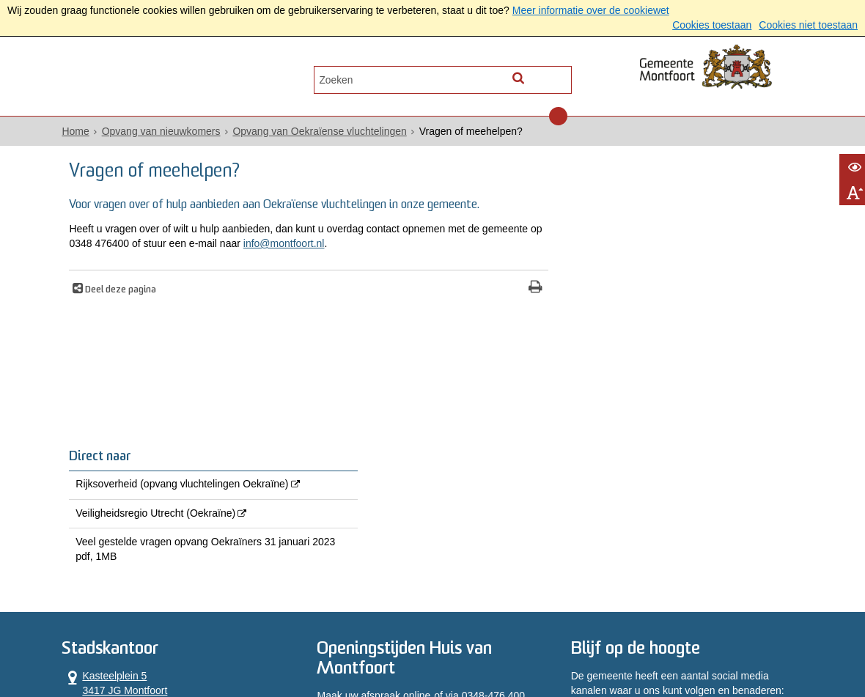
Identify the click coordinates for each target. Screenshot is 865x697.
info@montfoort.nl (351, 245)
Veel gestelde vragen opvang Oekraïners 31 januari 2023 (666, 321)
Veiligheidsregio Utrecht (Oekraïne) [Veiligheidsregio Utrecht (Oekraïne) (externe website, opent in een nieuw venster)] (635, 277)
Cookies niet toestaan (808, 25)
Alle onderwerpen (126, 78)
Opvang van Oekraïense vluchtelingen (324, 133)
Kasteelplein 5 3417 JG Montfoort (119, 493)
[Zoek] (559, 77)
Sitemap (555, 648)
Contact (221, 78)
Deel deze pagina (124, 291)
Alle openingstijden (110, 567)
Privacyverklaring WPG (267, 648)
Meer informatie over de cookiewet (590, 10)
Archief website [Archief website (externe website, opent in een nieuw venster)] (623, 648)
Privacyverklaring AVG (150, 648)
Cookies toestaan (711, 25)
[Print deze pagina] (506, 289)
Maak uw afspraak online (375, 506)
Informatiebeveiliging (729, 648)
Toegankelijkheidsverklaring (460, 648)
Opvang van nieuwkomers (165, 133)
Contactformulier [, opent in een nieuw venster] (104, 552)
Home (79, 133)
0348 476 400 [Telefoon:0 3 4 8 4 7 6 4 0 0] (120, 528)
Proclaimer (358, 648)
